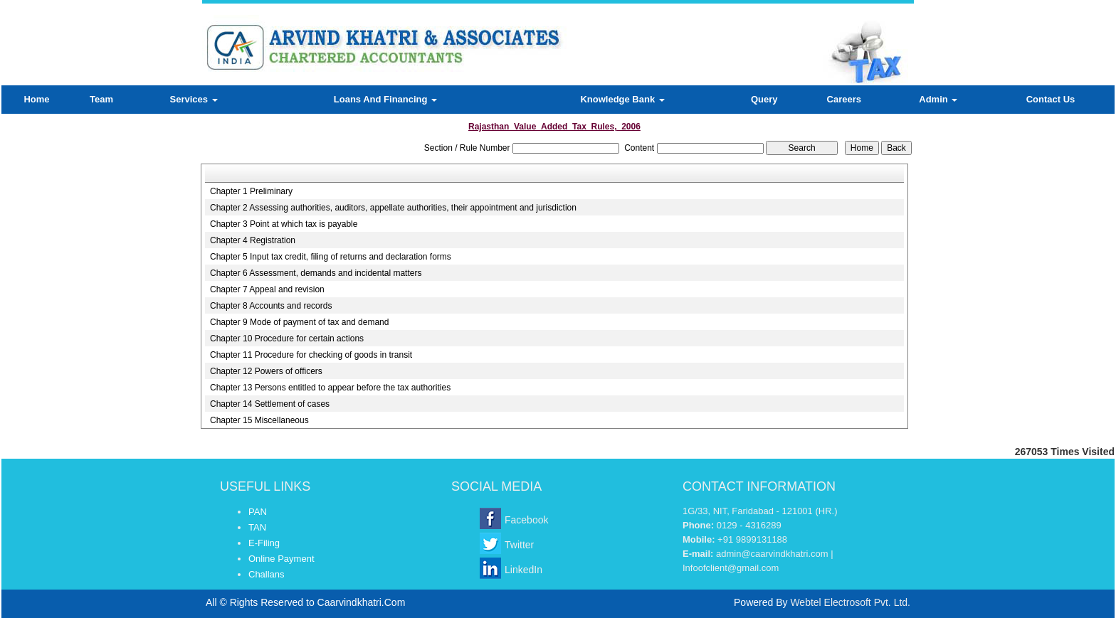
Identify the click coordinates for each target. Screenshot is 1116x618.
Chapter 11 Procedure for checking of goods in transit (311, 355)
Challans (266, 574)
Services (194, 99)
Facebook (526, 520)
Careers (844, 99)
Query (764, 99)
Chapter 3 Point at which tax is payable (283, 224)
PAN (257, 511)
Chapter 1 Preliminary (251, 191)
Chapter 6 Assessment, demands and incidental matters (316, 273)
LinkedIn (523, 569)
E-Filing (264, 543)
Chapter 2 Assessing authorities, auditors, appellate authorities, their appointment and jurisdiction (393, 208)
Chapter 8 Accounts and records (271, 306)
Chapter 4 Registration (252, 240)
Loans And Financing (385, 99)
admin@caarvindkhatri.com (772, 553)
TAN (257, 527)
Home (36, 99)
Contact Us (1050, 99)
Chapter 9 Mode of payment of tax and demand (299, 322)
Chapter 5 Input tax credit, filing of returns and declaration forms (330, 257)
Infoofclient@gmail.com (731, 568)
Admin (938, 99)
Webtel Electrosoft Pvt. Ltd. (850, 602)
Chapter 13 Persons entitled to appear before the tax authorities (330, 388)
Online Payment (281, 558)
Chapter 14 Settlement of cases (270, 404)
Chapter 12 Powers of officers (266, 371)
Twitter (519, 544)
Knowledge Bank (622, 99)
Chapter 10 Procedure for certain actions (287, 338)
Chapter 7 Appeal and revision (267, 289)
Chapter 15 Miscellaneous (259, 420)
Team (101, 99)
